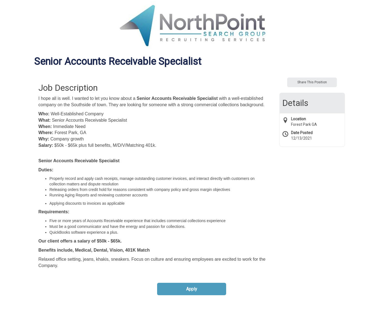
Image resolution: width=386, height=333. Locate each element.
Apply (191, 289)
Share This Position (312, 82)
